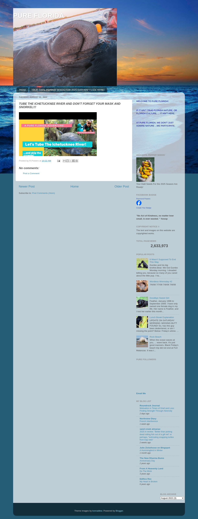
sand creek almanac (150, 429)
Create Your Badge (143, 208)
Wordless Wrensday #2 (161, 281)
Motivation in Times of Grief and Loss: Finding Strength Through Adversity (157, 409)
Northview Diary (148, 418)
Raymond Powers (143, 199)
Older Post (122, 186)
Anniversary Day (147, 460)
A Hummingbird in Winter (151, 450)
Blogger (119, 511)
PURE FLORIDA (38, 15)
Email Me (141, 393)
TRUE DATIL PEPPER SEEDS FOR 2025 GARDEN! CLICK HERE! (68, 89)
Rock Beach (155, 337)
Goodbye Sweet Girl (159, 298)
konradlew (97, 511)
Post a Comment (31, 173)
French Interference (149, 421)
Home (22, 89)
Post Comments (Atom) (43, 193)
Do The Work (146, 471)
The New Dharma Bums (152, 458)
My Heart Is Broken (148, 481)
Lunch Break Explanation (162, 317)
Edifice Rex (145, 479)
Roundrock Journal (150, 405)
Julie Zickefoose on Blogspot (155, 447)
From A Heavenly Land (151, 468)
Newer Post (27, 186)
